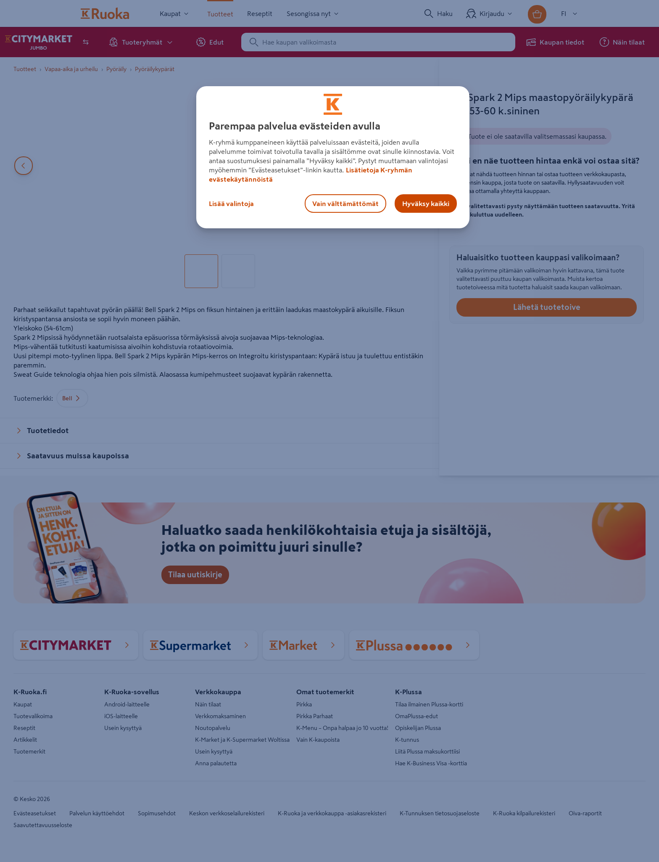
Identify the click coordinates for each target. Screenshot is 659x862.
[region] (332, 157)
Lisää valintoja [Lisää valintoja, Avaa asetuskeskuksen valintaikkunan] (231, 203)
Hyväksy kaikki (425, 203)
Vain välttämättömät (345, 203)
